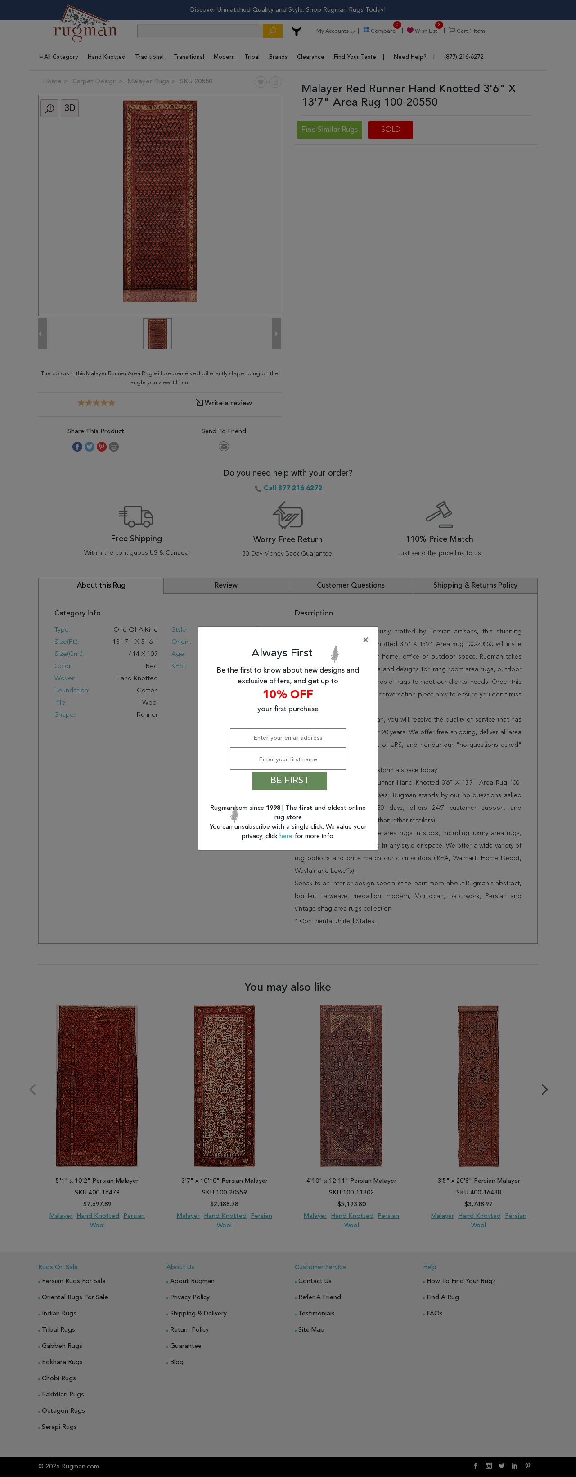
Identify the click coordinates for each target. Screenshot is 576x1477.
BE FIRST (289, 781)
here (286, 836)
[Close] (290, 640)
